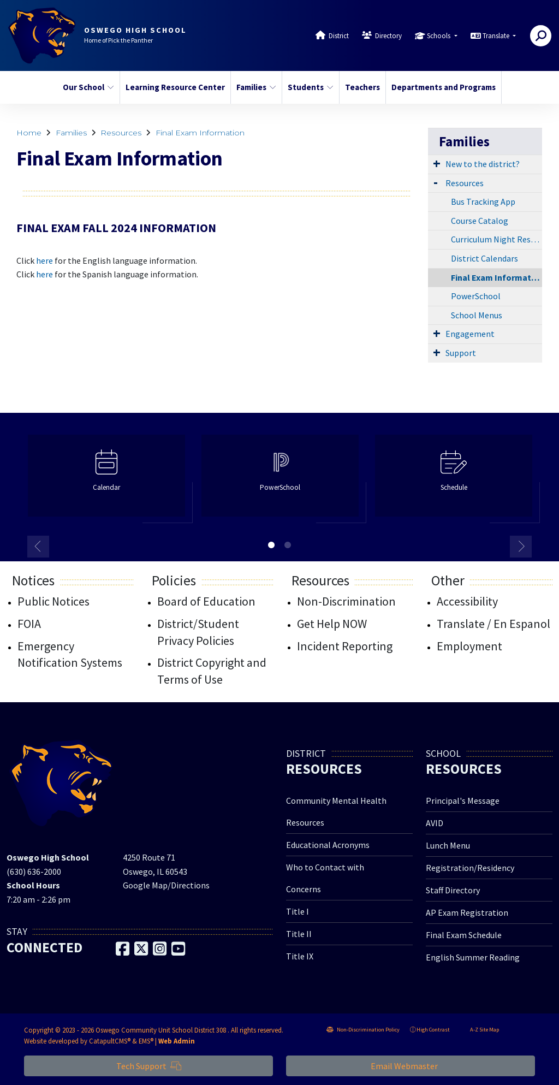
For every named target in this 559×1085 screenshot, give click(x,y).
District (339, 35)
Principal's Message (462, 800)
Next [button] (521, 547)
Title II (299, 933)
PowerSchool (476, 295)
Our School (88, 87)
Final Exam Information (200, 133)
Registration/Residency (470, 867)
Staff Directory (453, 890)
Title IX (299, 956)
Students (311, 87)
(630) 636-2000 (34, 871)
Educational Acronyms (328, 844)
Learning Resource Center (172, 87)
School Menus (476, 315)
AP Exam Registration (467, 912)
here (44, 260)
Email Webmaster (410, 1065)
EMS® (146, 1040)
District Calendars (484, 258)
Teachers (362, 87)
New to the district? (482, 163)
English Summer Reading (473, 957)
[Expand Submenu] (437, 163)
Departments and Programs (440, 87)
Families (256, 87)
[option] (106, 480)
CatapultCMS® (109, 1040)
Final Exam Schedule (464, 934)
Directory (388, 35)
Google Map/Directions (166, 885)
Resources (120, 133)
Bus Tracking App (483, 201)
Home (28, 133)
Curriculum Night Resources (496, 239)
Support (460, 352)
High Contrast (433, 1029)
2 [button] (287, 544)
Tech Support (148, 1065)
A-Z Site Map (479, 1029)
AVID (434, 822)
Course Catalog (479, 220)
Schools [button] (439, 35)
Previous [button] (38, 547)
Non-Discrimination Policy (363, 1029)
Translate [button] (497, 35)
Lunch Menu (448, 845)
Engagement (470, 333)
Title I (297, 911)
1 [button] (271, 544)
